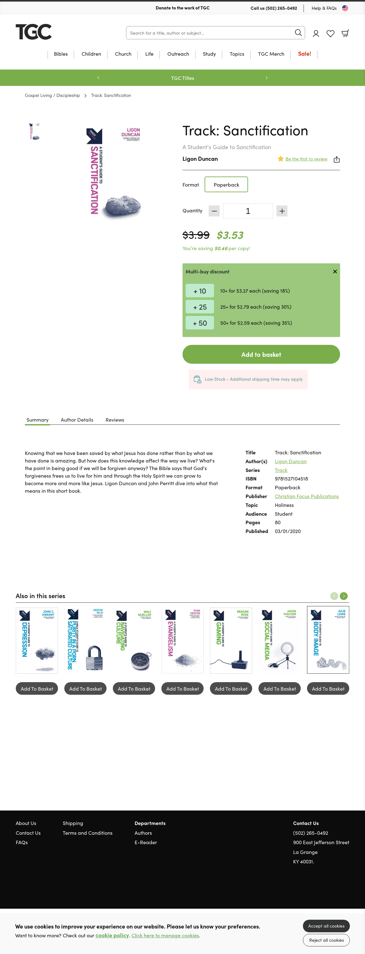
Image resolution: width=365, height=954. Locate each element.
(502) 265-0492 (281, 8)
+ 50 (200, 322)
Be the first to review (306, 158)
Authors (143, 832)
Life (149, 54)
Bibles (61, 54)
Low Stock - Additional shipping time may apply (254, 379)
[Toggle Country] (345, 8)
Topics (237, 54)
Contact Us (28, 832)
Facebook (335, 891)
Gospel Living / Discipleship (52, 95)
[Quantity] (248, 211)
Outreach (178, 54)
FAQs (22, 842)
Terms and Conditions (88, 832)
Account (316, 33)
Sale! (304, 54)
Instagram (346, 891)
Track (281, 469)
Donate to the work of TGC (183, 7)
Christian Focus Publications (307, 495)
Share (337, 159)
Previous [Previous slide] (98, 77)
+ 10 (200, 290)
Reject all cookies (326, 940)
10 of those (55, 32)
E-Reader (146, 842)
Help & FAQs (324, 8)
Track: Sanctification (111, 95)
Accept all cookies (326, 926)
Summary (37, 419)
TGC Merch (271, 54)
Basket (345, 33)
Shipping (73, 822)
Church (123, 54)
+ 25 (200, 306)
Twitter (323, 891)
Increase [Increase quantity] (281, 210)
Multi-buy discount (207, 271)
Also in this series (40, 595)
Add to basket (261, 354)
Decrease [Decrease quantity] (214, 210)
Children (91, 54)
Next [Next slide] (267, 77)
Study (209, 54)
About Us (26, 822)
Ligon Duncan (200, 158)
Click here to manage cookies (165, 935)
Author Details (77, 419)
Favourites (330, 33)
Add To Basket (37, 688)
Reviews (115, 419)
